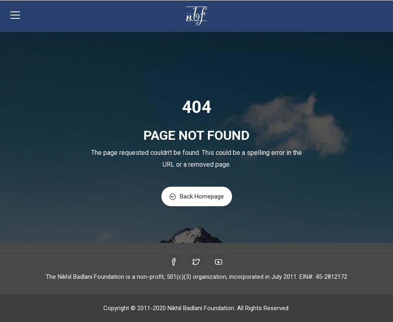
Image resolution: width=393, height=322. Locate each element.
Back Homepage (197, 196)
